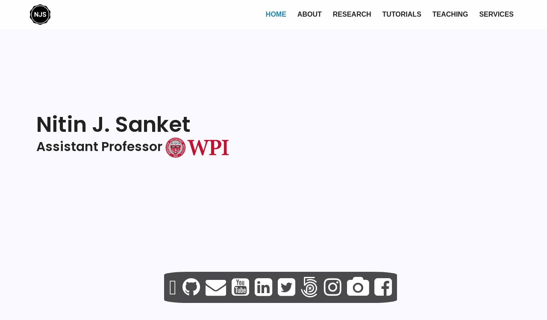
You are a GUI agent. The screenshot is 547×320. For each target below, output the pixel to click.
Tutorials (401, 14)
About (309, 14)
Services (496, 14)
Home (276, 14)
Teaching (450, 14)
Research (352, 14)
